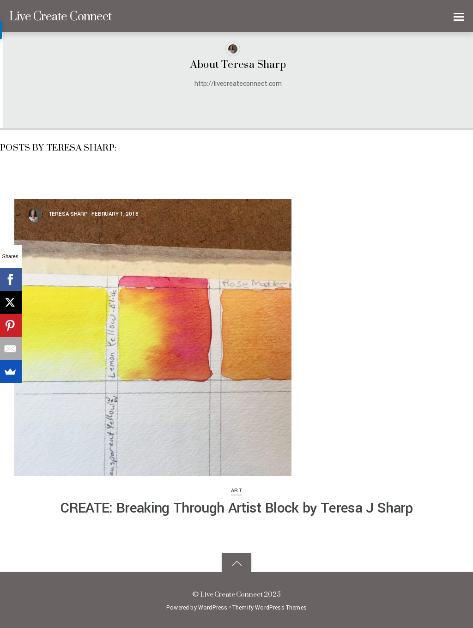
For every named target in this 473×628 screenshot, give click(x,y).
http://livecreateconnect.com (238, 84)
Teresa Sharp (68, 214)
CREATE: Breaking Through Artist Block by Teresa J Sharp (236, 508)
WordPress (212, 608)
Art (236, 491)
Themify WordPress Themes (269, 608)
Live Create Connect (231, 594)
